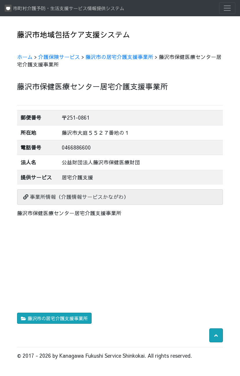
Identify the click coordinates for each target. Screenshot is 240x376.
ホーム (25, 56)
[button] (216, 335)
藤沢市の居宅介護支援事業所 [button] (54, 318)
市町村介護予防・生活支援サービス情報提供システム (64, 8)
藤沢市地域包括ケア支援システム (73, 34)
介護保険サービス (59, 56)
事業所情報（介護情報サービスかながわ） (76, 196)
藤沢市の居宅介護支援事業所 (119, 56)
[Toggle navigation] (227, 8)
